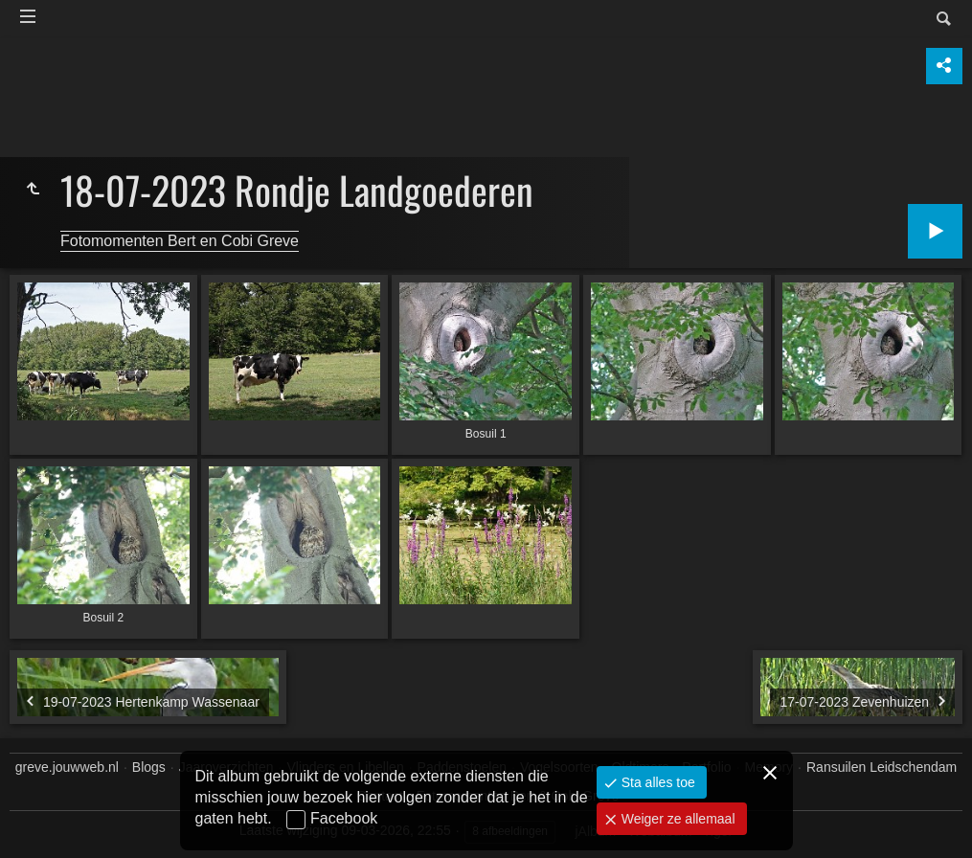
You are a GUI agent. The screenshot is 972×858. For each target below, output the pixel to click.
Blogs (149, 767)
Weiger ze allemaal (676, 818)
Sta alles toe (656, 782)
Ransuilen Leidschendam (881, 767)
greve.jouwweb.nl (67, 767)
